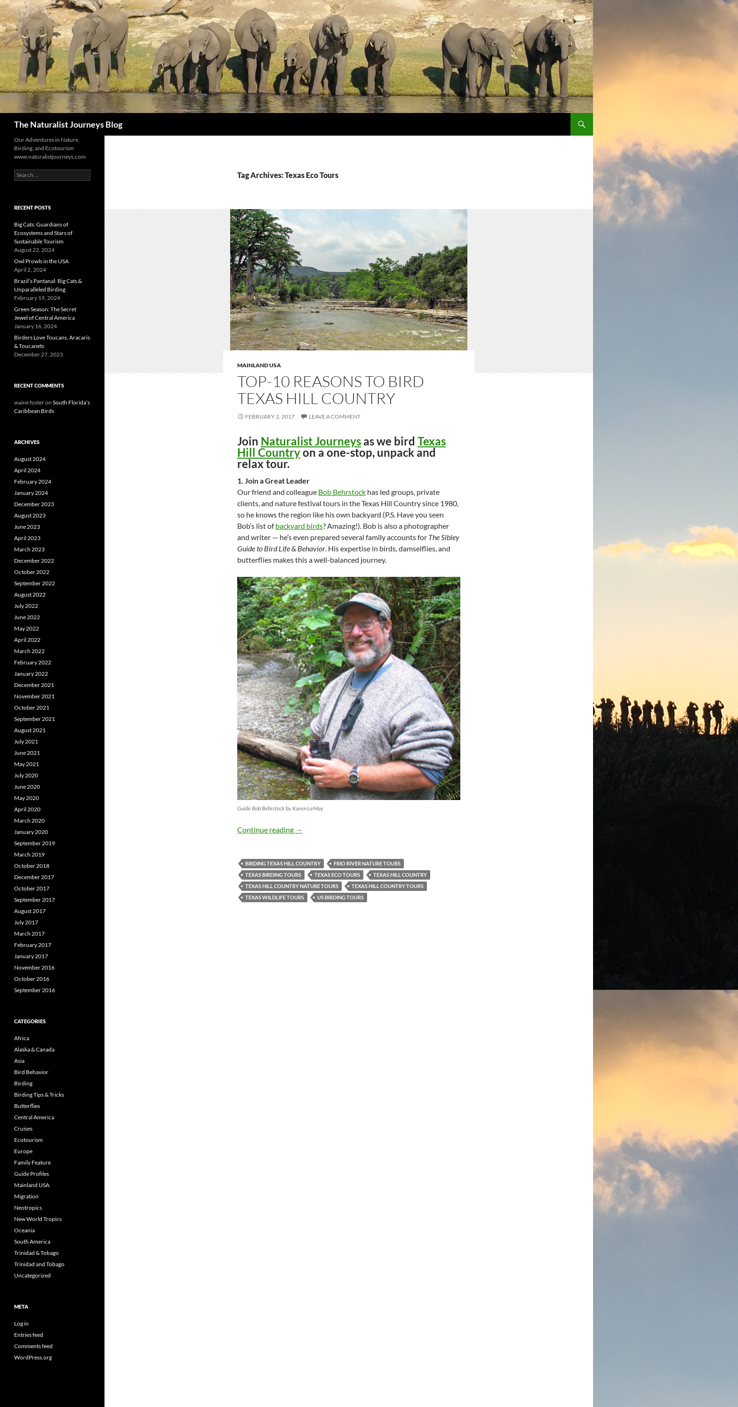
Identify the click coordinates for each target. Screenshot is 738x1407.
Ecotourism (28, 1139)
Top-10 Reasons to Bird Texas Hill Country (330, 390)
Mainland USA (259, 365)
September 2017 (34, 899)
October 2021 (31, 707)
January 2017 (31, 956)
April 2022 (27, 639)
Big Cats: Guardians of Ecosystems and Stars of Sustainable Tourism (43, 233)
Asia (19, 1060)
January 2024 (31, 492)
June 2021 (27, 752)
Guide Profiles (31, 1173)
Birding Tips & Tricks (39, 1094)
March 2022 (29, 651)
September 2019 (34, 843)
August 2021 (30, 730)
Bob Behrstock (342, 491)
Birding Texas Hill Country (283, 863)
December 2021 (34, 684)
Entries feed (28, 1334)
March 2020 (29, 820)
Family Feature (32, 1162)
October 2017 (31, 888)
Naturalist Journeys (311, 441)
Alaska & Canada (34, 1049)
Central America (34, 1117)
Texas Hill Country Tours (388, 886)
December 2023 (34, 504)
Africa (21, 1038)
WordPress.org (33, 1357)
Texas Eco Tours (337, 875)
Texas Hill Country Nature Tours (291, 886)
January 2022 (31, 673)
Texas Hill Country (400, 875)
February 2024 (32, 481)
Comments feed (33, 1346)
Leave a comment (335, 416)
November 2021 (34, 696)
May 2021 (26, 764)
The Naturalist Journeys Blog (68, 124)
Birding (23, 1083)
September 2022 (34, 583)
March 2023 (29, 549)
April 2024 (27, 470)
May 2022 (26, 628)
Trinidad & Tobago (36, 1252)
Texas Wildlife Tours (274, 897)
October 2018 (31, 865)
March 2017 (29, 933)
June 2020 (27, 786)
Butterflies (27, 1105)
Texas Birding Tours (273, 875)
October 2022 (31, 571)
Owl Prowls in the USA (41, 261)
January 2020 (31, 831)
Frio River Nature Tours (367, 863)
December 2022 (34, 560)
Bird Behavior (31, 1071)
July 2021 (26, 741)
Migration (26, 1196)
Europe (23, 1151)
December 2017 (34, 877)
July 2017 (26, 922)
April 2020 (27, 809)
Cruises (23, 1128)
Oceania (24, 1230)
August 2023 (30, 515)
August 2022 (30, 594)
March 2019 (29, 854)
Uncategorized (32, 1275)
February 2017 (32, 944)
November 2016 (34, 967)
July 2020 (26, 775)
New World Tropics (38, 1218)
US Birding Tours (340, 897)
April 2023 (27, 538)
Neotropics (28, 1207)
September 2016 (34, 990)
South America (32, 1241)
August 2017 (30, 910)
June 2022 (27, 617)
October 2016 (31, 978)
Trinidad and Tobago (39, 1264)
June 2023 (27, 526)
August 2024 (30, 458)
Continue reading (270, 829)
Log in (21, 1323)
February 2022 (32, 662)
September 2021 (34, 718)
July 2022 (26, 605)
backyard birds (299, 525)
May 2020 (26, 797)
